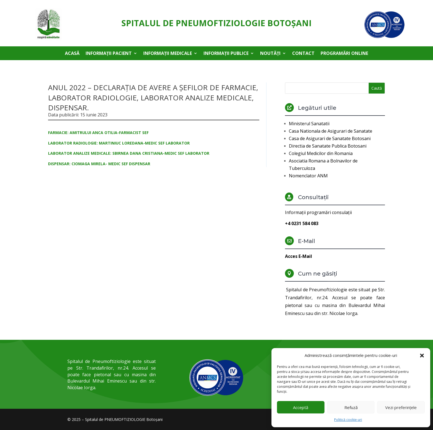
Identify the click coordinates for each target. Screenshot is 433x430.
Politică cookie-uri (348, 419)
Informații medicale (167, 53)
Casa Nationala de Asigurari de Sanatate (330, 131)
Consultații (313, 197)
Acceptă (300, 407)
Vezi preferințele (401, 407)
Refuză (351, 407)
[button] (422, 355)
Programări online (344, 53)
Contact (303, 53)
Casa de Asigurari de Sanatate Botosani (330, 138)
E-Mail (306, 241)
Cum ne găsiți (317, 273)
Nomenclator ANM (308, 176)
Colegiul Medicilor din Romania (321, 153)
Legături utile (317, 108)
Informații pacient (109, 53)
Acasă (72, 53)
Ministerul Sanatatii (309, 124)
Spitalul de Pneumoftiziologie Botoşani (216, 23)
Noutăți (270, 53)
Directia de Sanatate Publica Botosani (327, 146)
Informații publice (226, 53)
